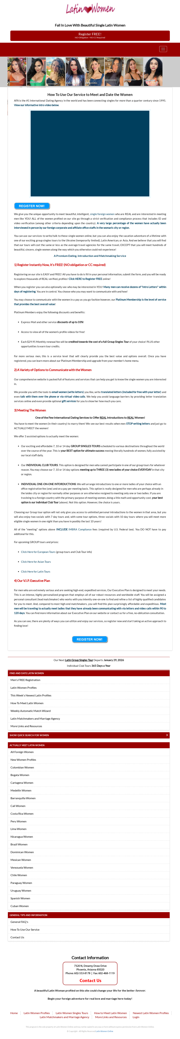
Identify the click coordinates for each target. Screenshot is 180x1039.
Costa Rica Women (22, 813)
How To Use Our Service (25, 929)
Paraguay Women (21, 882)
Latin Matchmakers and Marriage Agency (35, 718)
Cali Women (18, 805)
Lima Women (18, 828)
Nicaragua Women (22, 836)
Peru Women (18, 821)
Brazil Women (19, 844)
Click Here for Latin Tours (35, 571)
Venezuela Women (22, 867)
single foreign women (102, 214)
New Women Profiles (23, 759)
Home (14, 1013)
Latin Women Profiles (24, 687)
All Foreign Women (22, 752)
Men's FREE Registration (25, 679)
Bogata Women (20, 775)
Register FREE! (90, 35)
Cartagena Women (22, 782)
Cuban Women (20, 906)
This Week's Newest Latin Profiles (31, 695)
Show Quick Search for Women (29, 735)
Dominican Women (22, 852)
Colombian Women (22, 767)
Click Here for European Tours (38, 551)
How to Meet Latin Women (110, 1013)
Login (136, 1017)
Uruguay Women (21, 890)
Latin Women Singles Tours (72, 1013)
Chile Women (19, 875)
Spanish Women (20, 898)
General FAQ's (19, 921)
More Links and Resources (26, 726)
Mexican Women (21, 859)
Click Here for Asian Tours (36, 561)
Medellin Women (21, 790)
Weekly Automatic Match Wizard (31, 710)
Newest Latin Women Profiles (151, 1013)
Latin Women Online (104, 1031)
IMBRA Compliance (80, 529)
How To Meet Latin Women (27, 703)
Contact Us (17, 937)
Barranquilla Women (23, 798)
